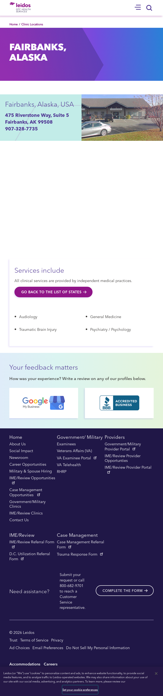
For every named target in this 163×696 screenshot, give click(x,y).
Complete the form (123, 590)
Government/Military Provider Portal (123, 447)
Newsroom (18, 457)
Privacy (57, 640)
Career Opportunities (27, 464)
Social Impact (21, 450)
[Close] (156, 673)
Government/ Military (80, 437)
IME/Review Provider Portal (128, 469)
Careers (51, 664)
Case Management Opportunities (25, 492)
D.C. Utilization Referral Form (29, 556)
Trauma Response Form (80, 554)
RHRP (61, 471)
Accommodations (24, 664)
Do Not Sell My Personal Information (98, 647)
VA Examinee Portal (77, 458)
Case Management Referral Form (80, 544)
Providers (115, 437)
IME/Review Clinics (26, 513)
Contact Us (19, 520)
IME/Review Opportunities (32, 479)
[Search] (149, 8)
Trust (13, 640)
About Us (17, 444)
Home (13, 24)
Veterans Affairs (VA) (74, 450)
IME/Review (21, 535)
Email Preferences (47, 647)
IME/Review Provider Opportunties (123, 458)
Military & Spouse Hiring (30, 471)
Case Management (77, 535)
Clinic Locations (32, 24)
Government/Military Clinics (27, 504)
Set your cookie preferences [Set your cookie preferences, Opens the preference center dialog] (80, 690)
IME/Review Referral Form (31, 543)
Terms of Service (34, 640)
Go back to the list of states (51, 292)
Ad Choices (19, 647)
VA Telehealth (69, 464)
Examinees (66, 444)
